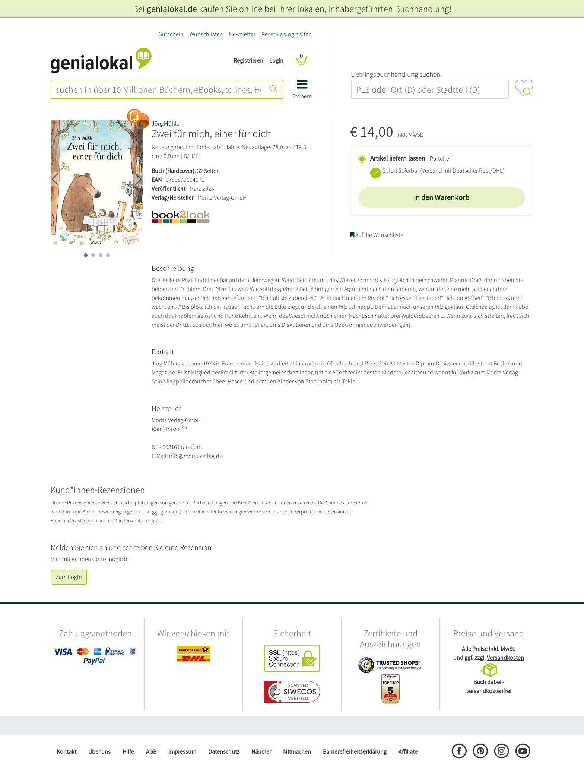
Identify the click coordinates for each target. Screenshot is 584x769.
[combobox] (158, 89)
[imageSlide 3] (108, 255)
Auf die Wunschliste (376, 235)
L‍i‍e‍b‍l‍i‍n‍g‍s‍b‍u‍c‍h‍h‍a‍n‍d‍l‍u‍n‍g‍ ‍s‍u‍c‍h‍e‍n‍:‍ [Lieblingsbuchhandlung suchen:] (396, 74)
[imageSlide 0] (86, 255)
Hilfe (128, 752)
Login (276, 60)
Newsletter (242, 34)
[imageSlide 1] (93, 255)
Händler (261, 752)
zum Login (69, 577)
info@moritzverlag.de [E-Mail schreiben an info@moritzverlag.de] (195, 456)
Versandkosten (505, 658)
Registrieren (248, 60)
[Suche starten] (274, 89)
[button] (302, 92)
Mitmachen (297, 752)
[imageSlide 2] (100, 255)
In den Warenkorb (441, 197)
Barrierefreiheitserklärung (355, 752)
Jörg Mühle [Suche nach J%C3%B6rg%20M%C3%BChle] (166, 123)
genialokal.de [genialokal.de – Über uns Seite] (172, 9)
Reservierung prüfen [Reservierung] (286, 34)
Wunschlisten (206, 34)
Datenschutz (223, 752)
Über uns (99, 752)
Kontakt (66, 752)
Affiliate (408, 752)
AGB (151, 752)
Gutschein (171, 34)
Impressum (182, 752)
